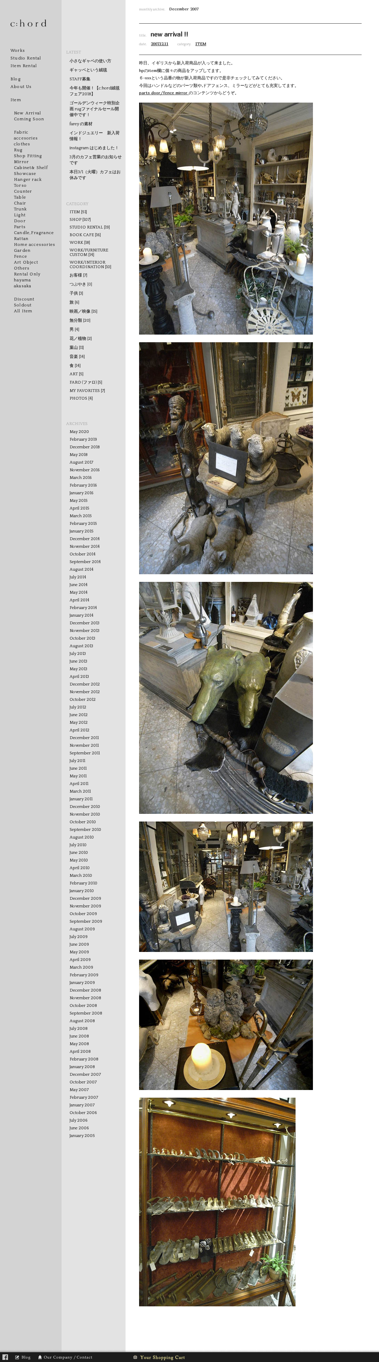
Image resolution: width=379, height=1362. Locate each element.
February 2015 (83, 523)
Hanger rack (28, 179)
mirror (182, 92)
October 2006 (83, 1113)
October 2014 (83, 554)
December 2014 (85, 539)
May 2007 (79, 1090)
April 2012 (79, 730)
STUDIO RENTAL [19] (90, 227)
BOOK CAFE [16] (85, 235)
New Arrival (27, 113)
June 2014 (79, 585)
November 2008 (85, 998)
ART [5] (76, 374)
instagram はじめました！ (94, 148)
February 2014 (83, 608)
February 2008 (84, 1059)
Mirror (21, 162)
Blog (15, 79)
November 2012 (85, 692)
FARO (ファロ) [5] (86, 382)
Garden (22, 250)
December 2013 (84, 623)
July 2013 (78, 653)
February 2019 (83, 439)
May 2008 (79, 1044)
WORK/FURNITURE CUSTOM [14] (89, 252)
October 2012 (83, 699)
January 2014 (82, 615)
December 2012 (85, 684)
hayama (22, 280)
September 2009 (86, 921)
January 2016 (82, 493)
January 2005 (82, 1135)
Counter (23, 191)
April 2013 (79, 676)
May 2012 (79, 722)
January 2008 (82, 1067)
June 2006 (79, 1128)
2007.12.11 (159, 43)
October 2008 (83, 1005)
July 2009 (79, 937)
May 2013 (78, 669)
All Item (23, 311)
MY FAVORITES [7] (87, 390)
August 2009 (82, 929)
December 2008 (85, 990)
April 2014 (79, 600)
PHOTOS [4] (81, 398)
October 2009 (83, 914)
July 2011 (77, 761)
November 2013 (84, 630)
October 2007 (83, 1082)
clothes (22, 144)
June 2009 (79, 944)
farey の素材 (81, 124)
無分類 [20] (80, 320)
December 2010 (85, 806)
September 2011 (85, 753)
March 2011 (80, 791)
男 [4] (74, 329)
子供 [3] (76, 293)
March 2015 (81, 516)
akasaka (22, 286)
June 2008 (79, 1036)
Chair (20, 203)
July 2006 (79, 1120)
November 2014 (85, 546)
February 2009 (84, 975)
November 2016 (85, 470)
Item (15, 100)
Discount (24, 299)
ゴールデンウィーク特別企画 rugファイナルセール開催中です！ (95, 109)
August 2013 (81, 646)
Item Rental (23, 66)
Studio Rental (25, 58)
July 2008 (79, 1028)
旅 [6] (74, 302)
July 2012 (78, 707)
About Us (21, 87)
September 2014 (85, 562)
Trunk (20, 209)
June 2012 (79, 715)
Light (20, 215)
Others (22, 268)
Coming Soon (29, 119)
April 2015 (79, 508)
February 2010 (83, 883)
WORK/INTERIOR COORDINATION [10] (90, 264)
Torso (20, 185)
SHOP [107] (80, 219)
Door (20, 221)
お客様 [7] (78, 275)
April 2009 (80, 960)
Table (20, 197)
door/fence (163, 92)
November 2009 (85, 906)
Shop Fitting (28, 156)
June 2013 (78, 661)
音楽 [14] (77, 356)
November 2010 (85, 814)
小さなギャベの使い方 (90, 61)
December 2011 (84, 738)
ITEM (200, 43)
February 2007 (84, 1097)
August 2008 (82, 1021)
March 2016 (81, 477)
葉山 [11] (77, 347)
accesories (26, 138)
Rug (18, 150)
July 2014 (78, 577)
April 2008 (80, 1051)
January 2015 (82, 531)
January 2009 (82, 982)
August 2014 (82, 569)
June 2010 (79, 852)
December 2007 (85, 1074)
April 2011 (79, 784)
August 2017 (81, 462)
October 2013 (82, 638)
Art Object (26, 262)
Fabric (21, 132)
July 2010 (78, 845)
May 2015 (79, 500)
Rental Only (27, 274)
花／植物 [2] (81, 338)
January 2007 (82, 1105)
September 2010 (85, 829)
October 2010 (83, 822)
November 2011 (84, 745)
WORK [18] (80, 242)
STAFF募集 (80, 79)
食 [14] (75, 365)
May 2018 (79, 454)
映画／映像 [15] (83, 311)
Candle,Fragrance (34, 233)
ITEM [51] (78, 212)
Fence (20, 256)
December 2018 (85, 447)
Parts (20, 227)
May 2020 (79, 432)
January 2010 (82, 891)
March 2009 (81, 967)
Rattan (21, 239)
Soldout (23, 305)
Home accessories (34, 244)
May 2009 (79, 952)
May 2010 (79, 860)
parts (145, 92)
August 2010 (82, 837)
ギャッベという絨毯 (88, 70)
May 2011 (78, 776)
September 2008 (86, 1013)
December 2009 (85, 898)
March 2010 (81, 875)
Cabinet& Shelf (31, 168)
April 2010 (80, 868)
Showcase (25, 173)
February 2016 (83, 485)
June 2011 (78, 768)
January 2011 (81, 799)
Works (17, 50)
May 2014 (79, 592)
